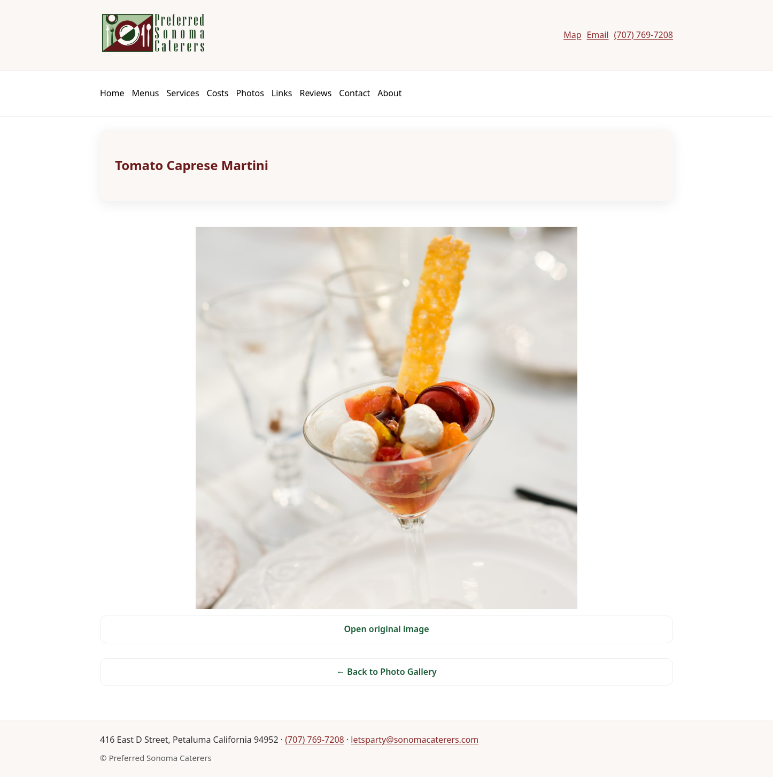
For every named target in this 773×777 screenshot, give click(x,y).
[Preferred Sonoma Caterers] (152, 33)
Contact (354, 93)
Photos (250, 93)
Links (282, 93)
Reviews (315, 93)
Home (112, 93)
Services (183, 93)
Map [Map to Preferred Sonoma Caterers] (572, 35)
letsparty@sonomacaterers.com (414, 739)
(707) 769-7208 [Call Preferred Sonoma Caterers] (643, 35)
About (389, 93)
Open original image (386, 629)
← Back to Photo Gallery (386, 672)
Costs (218, 93)
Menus (145, 93)
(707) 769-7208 (314, 739)
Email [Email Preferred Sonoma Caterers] (597, 35)
